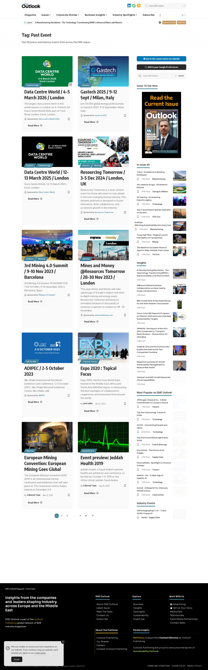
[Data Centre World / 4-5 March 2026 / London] (35, 125)
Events (86, 85)
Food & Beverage (159, 444)
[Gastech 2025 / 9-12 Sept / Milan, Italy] (91, 122)
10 (86, 516)
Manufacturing (158, 179)
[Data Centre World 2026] (42, 119)
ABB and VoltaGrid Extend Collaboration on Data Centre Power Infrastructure (151, 288)
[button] (160, 15)
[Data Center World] (39, 192)
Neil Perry (138, 637)
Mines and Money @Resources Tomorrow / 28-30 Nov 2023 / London (103, 274)
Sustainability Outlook (146, 651)
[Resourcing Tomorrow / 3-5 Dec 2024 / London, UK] (91, 219)
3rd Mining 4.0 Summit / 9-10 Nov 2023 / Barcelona (46, 271)
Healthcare (88, 451)
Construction (158, 495)
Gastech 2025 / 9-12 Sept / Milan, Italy (99, 94)
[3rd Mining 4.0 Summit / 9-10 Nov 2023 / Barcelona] (35, 301)
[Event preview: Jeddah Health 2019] (91, 493)
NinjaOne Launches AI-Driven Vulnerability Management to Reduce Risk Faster (151, 365)
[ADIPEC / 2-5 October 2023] (35, 402)
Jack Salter (88, 403)
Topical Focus (90, 361)
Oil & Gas (31, 361)
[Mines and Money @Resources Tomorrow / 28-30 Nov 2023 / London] (91, 322)
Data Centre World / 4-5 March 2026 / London (47, 94)
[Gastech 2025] (94, 115)
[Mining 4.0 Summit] (39, 295)
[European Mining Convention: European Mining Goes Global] (35, 502)
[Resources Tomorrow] (97, 212)
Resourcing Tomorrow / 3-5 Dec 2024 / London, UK (103, 177)
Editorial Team (33, 495)
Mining (97, 165)
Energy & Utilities (160, 191)
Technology (33, 85)
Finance (155, 406)
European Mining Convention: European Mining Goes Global (45, 463)
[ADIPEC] (34, 395)
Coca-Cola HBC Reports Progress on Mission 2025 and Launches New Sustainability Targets (154, 316)
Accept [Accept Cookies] (17, 659)
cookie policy (40, 653)
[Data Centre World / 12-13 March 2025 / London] (35, 199)
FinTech (156, 254)
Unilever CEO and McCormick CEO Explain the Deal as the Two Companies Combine (153, 349)
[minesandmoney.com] (97, 315)
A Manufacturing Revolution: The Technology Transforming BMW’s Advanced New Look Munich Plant (79, 22)
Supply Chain (157, 457)
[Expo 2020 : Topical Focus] (91, 411)
